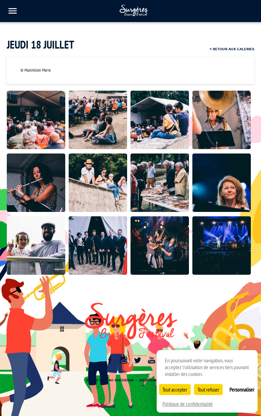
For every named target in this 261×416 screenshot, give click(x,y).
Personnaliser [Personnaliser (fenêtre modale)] (241, 389)
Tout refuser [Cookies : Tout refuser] (208, 389)
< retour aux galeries (232, 49)
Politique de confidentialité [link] (187, 403)
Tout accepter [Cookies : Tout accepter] (174, 389)
